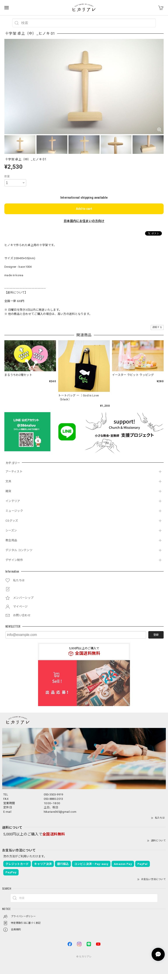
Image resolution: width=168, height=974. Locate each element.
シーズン (11, 530)
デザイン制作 (14, 560)
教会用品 (11, 540)
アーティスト (14, 471)
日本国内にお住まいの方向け (84, 221)
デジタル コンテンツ (18, 550)
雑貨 (8, 491)
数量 (7, 176)
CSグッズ (11, 520)
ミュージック (14, 510)
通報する (157, 327)
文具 (8, 481)
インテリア (12, 501)
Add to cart (84, 208)
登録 (156, 634)
